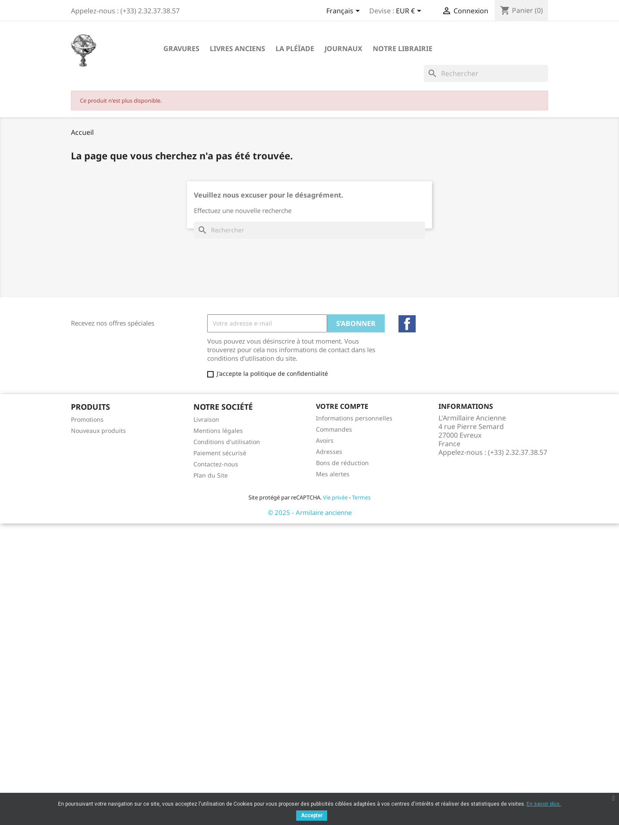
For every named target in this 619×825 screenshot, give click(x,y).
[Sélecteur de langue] (344, 11)
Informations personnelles (354, 418)
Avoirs (325, 440)
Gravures (181, 48)
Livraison (206, 419)
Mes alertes (332, 474)
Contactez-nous (215, 464)
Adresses (329, 452)
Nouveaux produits (98, 430)
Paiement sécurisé (219, 453)
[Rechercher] (486, 73)
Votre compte (342, 406)
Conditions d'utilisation (226, 442)
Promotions (87, 419)
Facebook (407, 323)
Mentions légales (218, 430)
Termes (361, 497)
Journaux (343, 48)
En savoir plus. (544, 804)
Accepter (311, 816)
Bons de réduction (342, 463)
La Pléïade (295, 48)
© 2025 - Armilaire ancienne (310, 512)
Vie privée (335, 497)
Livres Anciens (237, 48)
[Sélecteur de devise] (410, 11)
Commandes (334, 429)
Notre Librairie (402, 48)
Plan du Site (210, 475)
